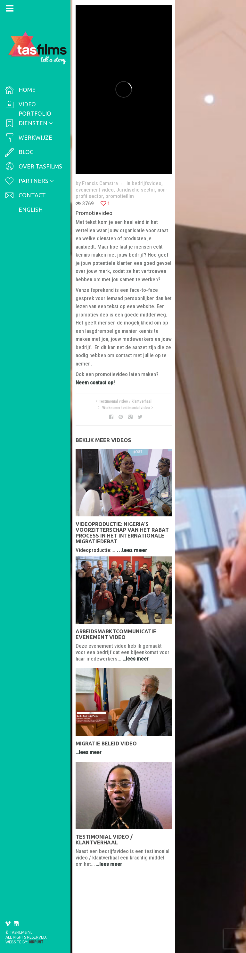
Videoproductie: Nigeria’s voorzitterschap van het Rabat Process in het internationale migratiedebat (153, 497)
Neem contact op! (181, 314)
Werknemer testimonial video (189, 332)
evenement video (186, 186)
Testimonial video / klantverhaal (130, 332)
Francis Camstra (102, 186)
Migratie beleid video (108, 780)
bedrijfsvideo (149, 186)
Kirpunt (36, 942)
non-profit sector (113, 193)
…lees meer (134, 508)
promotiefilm (149, 193)
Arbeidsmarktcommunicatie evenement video (144, 635)
